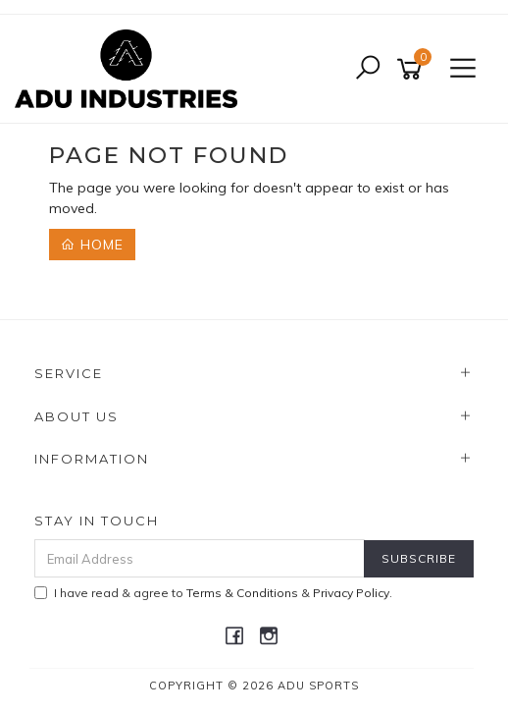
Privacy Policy (351, 592)
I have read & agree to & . (213, 592)
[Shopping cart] (412, 69)
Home (92, 244)
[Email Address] (199, 558)
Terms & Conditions (242, 592)
